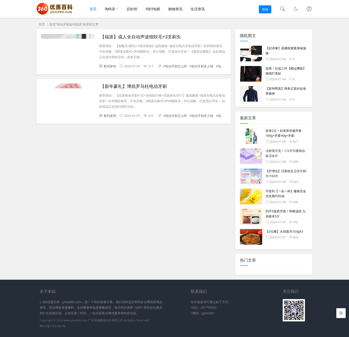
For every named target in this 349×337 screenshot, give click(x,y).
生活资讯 (198, 8)
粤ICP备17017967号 (52, 326)
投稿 (265, 9)
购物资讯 (175, 8)
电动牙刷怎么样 (176, 66)
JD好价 (132, 8)
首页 (93, 8)
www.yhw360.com (75, 320)
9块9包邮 (153, 8)
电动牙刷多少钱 (202, 66)
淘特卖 (110, 8)
